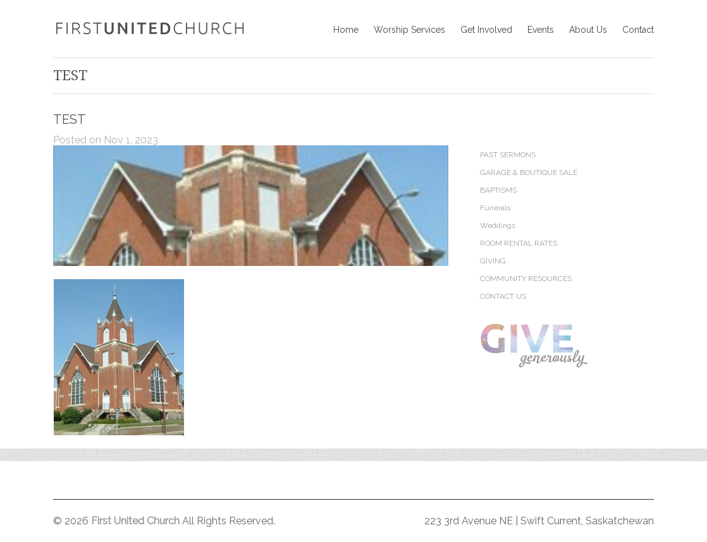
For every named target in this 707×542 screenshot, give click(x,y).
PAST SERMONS (508, 154)
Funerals (495, 207)
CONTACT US (503, 296)
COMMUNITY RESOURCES (526, 278)
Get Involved (486, 30)
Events (540, 30)
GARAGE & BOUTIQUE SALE (528, 172)
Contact (638, 30)
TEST (69, 119)
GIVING (493, 260)
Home (346, 30)
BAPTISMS (498, 190)
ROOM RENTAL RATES (518, 243)
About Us (588, 30)
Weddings (497, 225)
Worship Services (409, 30)
